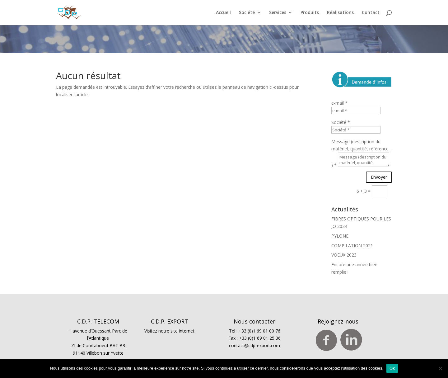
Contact (371, 12)
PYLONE (339, 236)
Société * (340, 122)
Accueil (223, 12)
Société (247, 12)
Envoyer (379, 177)
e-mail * (339, 103)
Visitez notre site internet (169, 331)
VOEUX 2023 (344, 255)
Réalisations (340, 12)
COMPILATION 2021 (352, 245)
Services (277, 12)
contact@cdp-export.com (254, 345)
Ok (392, 368)
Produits (310, 12)
